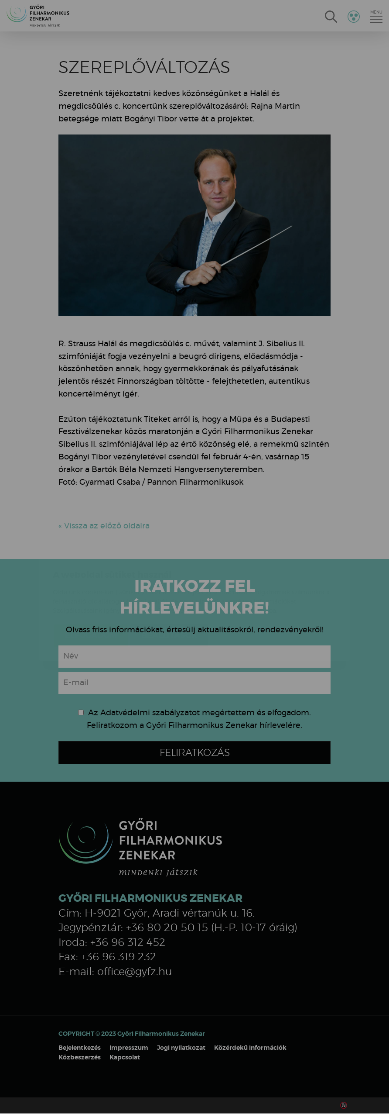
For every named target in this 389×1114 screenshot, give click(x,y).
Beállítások (169, 584)
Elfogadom (91, 584)
